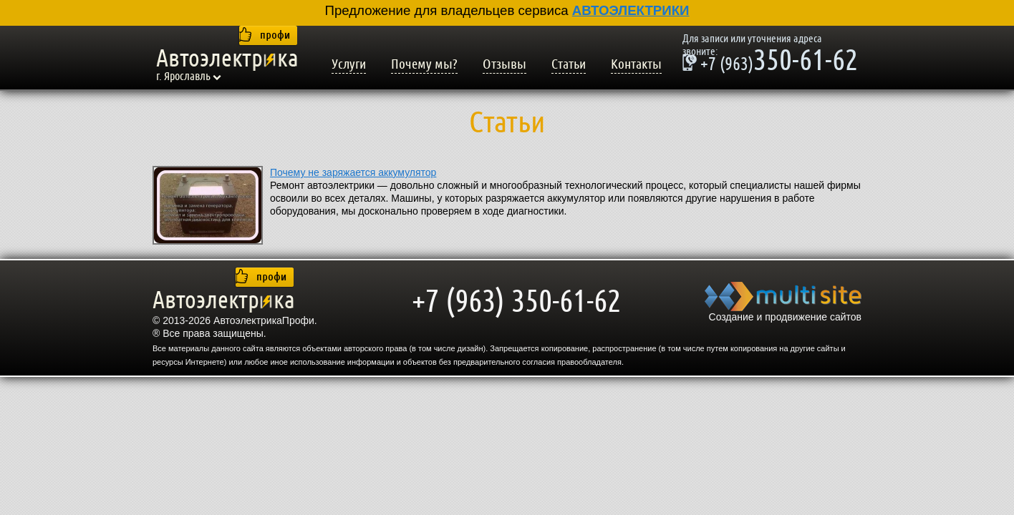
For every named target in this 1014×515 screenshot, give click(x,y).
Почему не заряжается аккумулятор (353, 172)
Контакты (636, 64)
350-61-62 (770, 62)
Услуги (349, 64)
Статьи (568, 64)
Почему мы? (424, 64)
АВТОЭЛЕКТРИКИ (631, 10)
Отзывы (504, 64)
